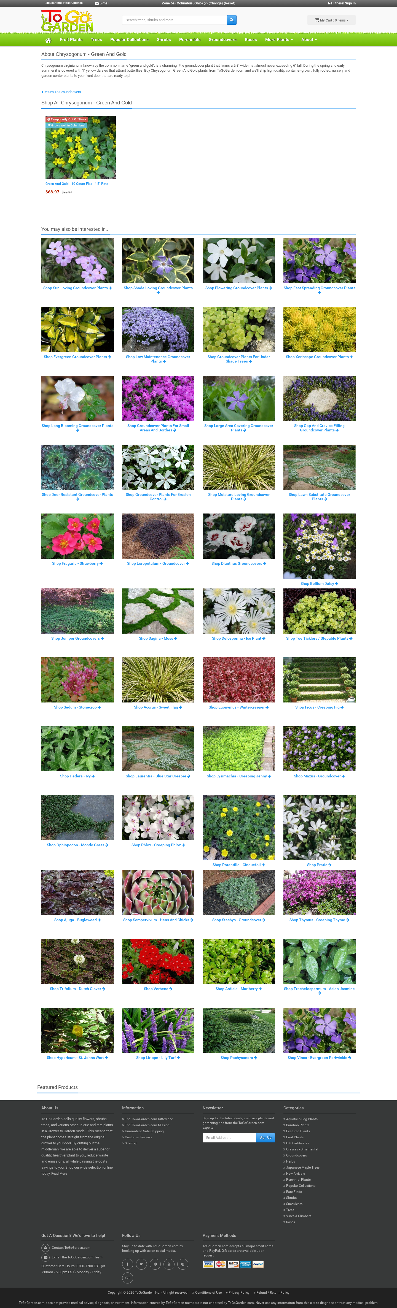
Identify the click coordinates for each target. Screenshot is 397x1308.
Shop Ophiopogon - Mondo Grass (77, 845)
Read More (59, 1173)
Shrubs (164, 39)
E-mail (102, 3)
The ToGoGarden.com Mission (146, 1125)
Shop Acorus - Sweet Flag (158, 707)
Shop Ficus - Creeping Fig (319, 707)
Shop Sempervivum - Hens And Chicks (158, 920)
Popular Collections (129, 39)
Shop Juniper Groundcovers (77, 638)
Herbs (289, 1161)
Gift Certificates (296, 1143)
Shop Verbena (158, 989)
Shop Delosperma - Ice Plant (238, 638)
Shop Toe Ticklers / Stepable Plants (319, 638)
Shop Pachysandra (239, 1057)
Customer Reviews (137, 1137)
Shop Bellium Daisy (319, 583)
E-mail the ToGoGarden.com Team (77, 1257)
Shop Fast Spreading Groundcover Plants (319, 290)
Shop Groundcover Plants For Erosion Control (158, 496)
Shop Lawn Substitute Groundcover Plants (319, 496)
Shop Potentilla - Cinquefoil (239, 865)
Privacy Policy (238, 1293)
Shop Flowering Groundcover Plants (238, 288)
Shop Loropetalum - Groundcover (158, 563)
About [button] (309, 39)
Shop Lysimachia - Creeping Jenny (239, 776)
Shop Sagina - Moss (158, 638)
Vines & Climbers (297, 1216)
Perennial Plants (297, 1180)
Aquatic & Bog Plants (300, 1119)
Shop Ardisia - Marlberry (239, 989)
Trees (96, 39)
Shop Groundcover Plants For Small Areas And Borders (158, 427)
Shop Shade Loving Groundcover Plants (158, 290)
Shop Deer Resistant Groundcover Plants (77, 496)
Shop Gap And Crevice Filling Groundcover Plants (319, 427)
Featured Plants (296, 1131)
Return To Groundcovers (61, 92)
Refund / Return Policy (271, 1293)
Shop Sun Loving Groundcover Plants (77, 288)
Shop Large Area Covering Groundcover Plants (238, 427)
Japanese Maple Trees (301, 1167)
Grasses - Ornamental (300, 1149)
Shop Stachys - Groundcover (238, 920)
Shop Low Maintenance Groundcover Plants (158, 359)
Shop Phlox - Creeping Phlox (158, 845)
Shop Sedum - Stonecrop (77, 707)
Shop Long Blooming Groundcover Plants (77, 427)
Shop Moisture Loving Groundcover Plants (239, 496)
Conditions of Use (207, 1293)
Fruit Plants (71, 39)
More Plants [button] (279, 39)
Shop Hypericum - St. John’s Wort (77, 1057)
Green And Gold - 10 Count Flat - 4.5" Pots (76, 184)
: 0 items (331, 19)
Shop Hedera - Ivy (77, 776)
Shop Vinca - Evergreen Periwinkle (320, 1057)
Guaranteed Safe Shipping (143, 1131)
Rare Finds (292, 1192)
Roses (251, 39)
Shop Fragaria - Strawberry (77, 563)
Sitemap (129, 1143)
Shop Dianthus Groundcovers (238, 563)
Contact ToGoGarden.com (71, 1248)
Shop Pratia (319, 865)
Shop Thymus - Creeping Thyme (319, 920)
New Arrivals (294, 1173)
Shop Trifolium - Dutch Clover (77, 989)
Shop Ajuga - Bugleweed (77, 920)
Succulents (292, 1204)
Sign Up (266, 1137)
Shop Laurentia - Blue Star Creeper (158, 776)
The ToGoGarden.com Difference (147, 1119)
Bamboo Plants (296, 1125)
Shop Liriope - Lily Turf (158, 1057)
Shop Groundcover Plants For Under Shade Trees (239, 359)
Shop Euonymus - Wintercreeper (239, 707)
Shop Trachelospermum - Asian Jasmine (319, 991)
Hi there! (342, 3)
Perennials (189, 39)
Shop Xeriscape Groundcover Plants (319, 357)
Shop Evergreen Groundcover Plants (77, 357)
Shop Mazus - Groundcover (319, 776)
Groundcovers (223, 39)
